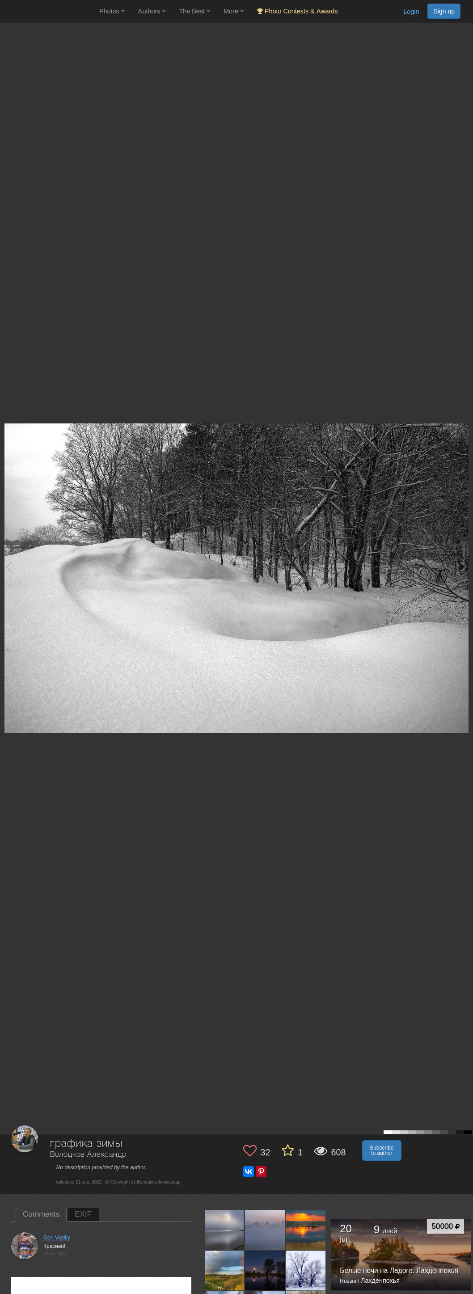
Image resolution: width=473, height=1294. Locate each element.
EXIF (83, 1214)
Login (411, 11)
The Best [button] (194, 11)
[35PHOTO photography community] (48, 11)
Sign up (444, 11)
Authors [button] (152, 11)
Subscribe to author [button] (381, 1150)
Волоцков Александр (88, 1154)
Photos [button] (112, 11)
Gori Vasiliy (56, 1238)
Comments (41, 1214)
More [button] (234, 11)
